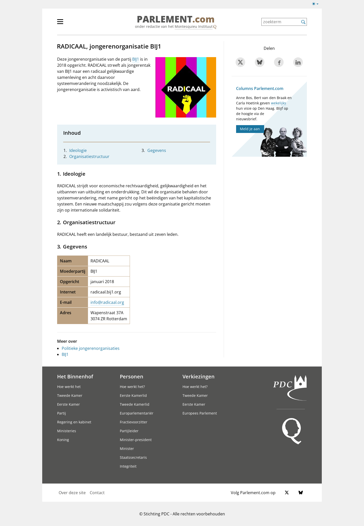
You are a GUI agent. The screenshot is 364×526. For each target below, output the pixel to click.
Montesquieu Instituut (194, 26)
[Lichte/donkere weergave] (317, 5)
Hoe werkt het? (132, 386)
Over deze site (72, 492)
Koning (63, 439)
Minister (127, 448)
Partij (61, 413)
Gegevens (156, 150)
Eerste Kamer (68, 404)
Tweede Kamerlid (134, 404)
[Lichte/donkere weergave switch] (317, 4)
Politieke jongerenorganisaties (91, 348)
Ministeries (66, 430)
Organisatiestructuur (89, 156)
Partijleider (129, 430)
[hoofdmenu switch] (60, 23)
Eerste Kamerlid (133, 395)
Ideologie (78, 150)
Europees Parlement (200, 413)
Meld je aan (250, 128)
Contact (97, 492)
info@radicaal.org (107, 302)
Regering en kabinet (74, 422)
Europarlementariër (136, 413)
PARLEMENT (176, 19)
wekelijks (278, 103)
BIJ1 (135, 59)
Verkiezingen (199, 376)
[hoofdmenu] (76, 23)
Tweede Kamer (69, 395)
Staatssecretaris (133, 457)
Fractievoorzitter (133, 422)
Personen (131, 376)
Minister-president (136, 439)
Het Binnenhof (75, 376)
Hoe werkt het (69, 386)
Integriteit (128, 466)
